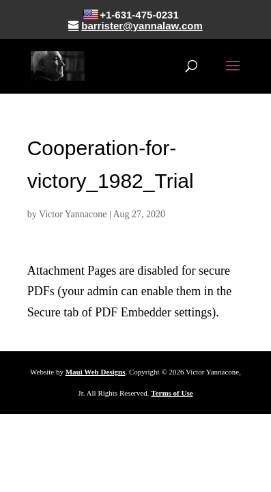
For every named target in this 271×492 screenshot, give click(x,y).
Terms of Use (171, 393)
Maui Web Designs (96, 372)
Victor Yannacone (72, 214)
